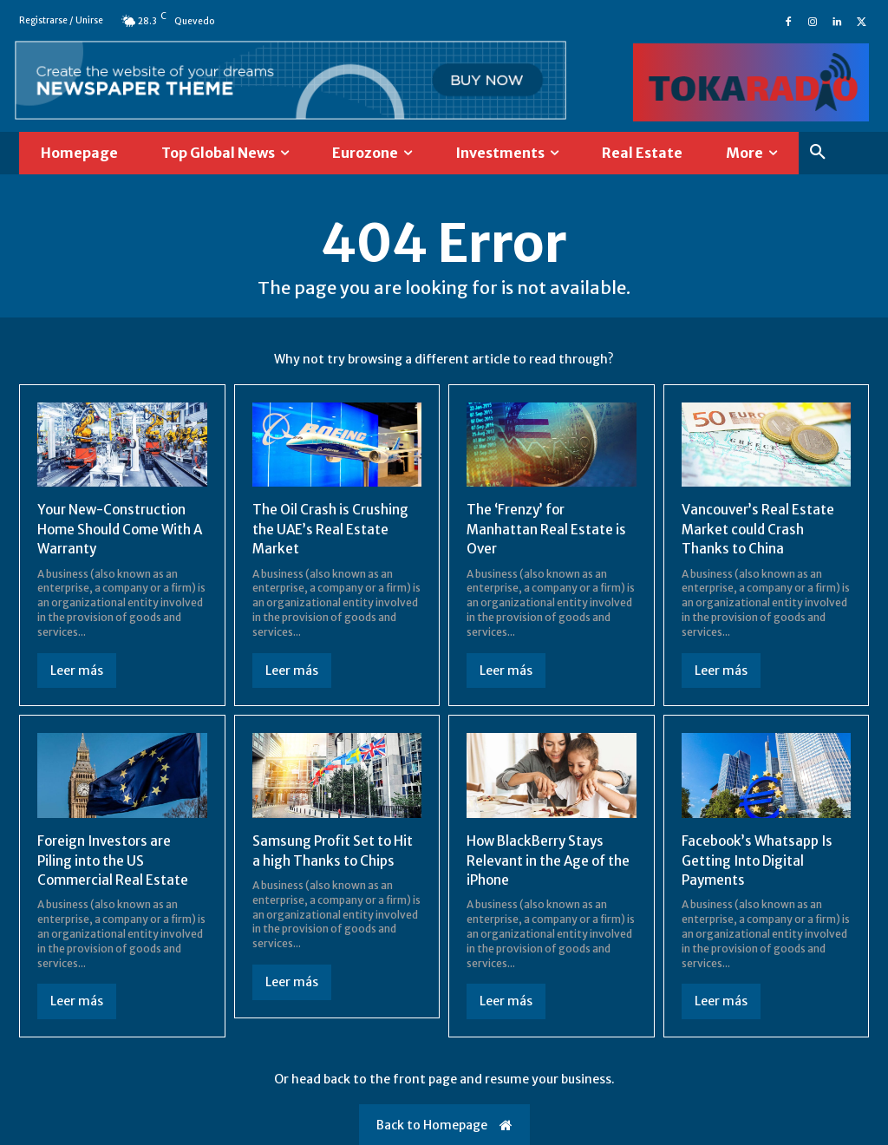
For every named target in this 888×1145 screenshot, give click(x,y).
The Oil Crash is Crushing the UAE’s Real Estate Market (333, 529)
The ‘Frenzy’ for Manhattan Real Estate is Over (547, 529)
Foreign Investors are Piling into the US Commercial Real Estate (113, 860)
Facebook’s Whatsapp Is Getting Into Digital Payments (761, 860)
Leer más (76, 670)
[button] (818, 153)
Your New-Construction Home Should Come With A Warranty (117, 529)
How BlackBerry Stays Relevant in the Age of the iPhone (551, 860)
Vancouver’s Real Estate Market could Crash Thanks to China (760, 529)
